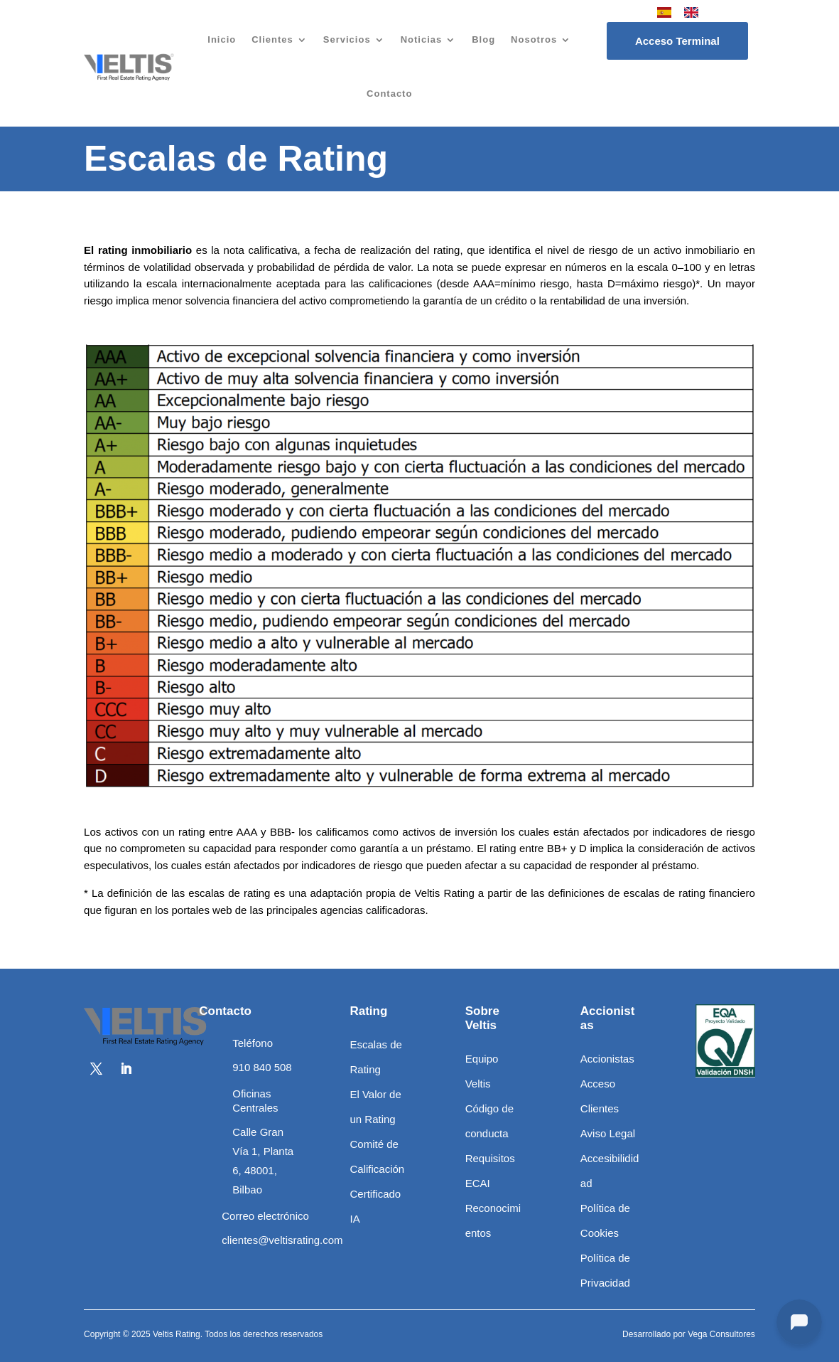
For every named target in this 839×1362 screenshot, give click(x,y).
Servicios (347, 39)
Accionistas (607, 1059)
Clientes (272, 39)
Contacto (389, 93)
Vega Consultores (721, 1334)
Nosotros (534, 39)
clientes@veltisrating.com (282, 1240)
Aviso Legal (607, 1133)
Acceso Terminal (677, 41)
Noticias (422, 39)
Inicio (221, 39)
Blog (483, 39)
